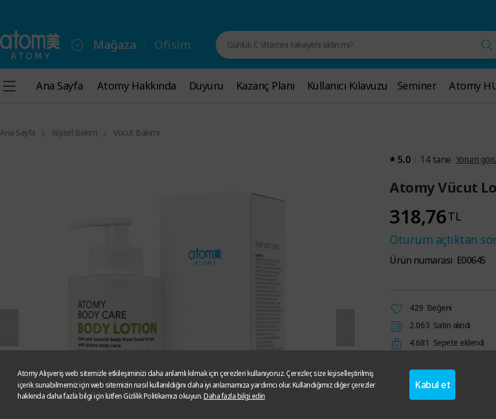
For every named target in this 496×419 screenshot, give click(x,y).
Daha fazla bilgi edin (234, 396)
